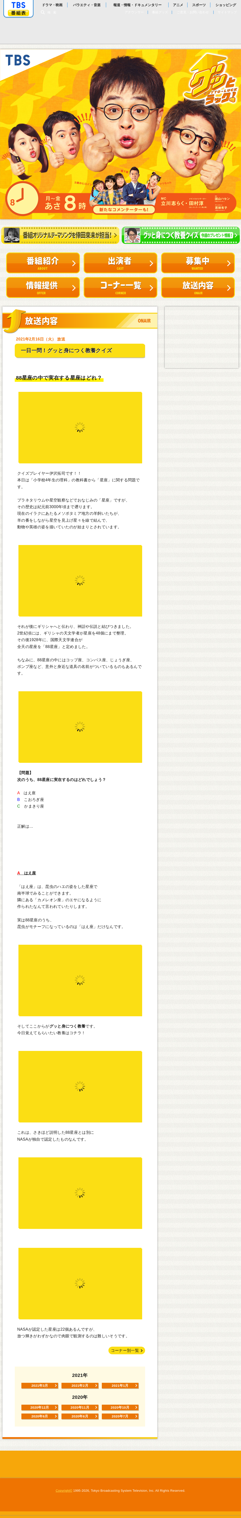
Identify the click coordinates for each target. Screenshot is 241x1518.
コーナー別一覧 (125, 1350)
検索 (53, 12)
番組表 (18, 13)
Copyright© (64, 1493)
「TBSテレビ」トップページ (18, 5)
